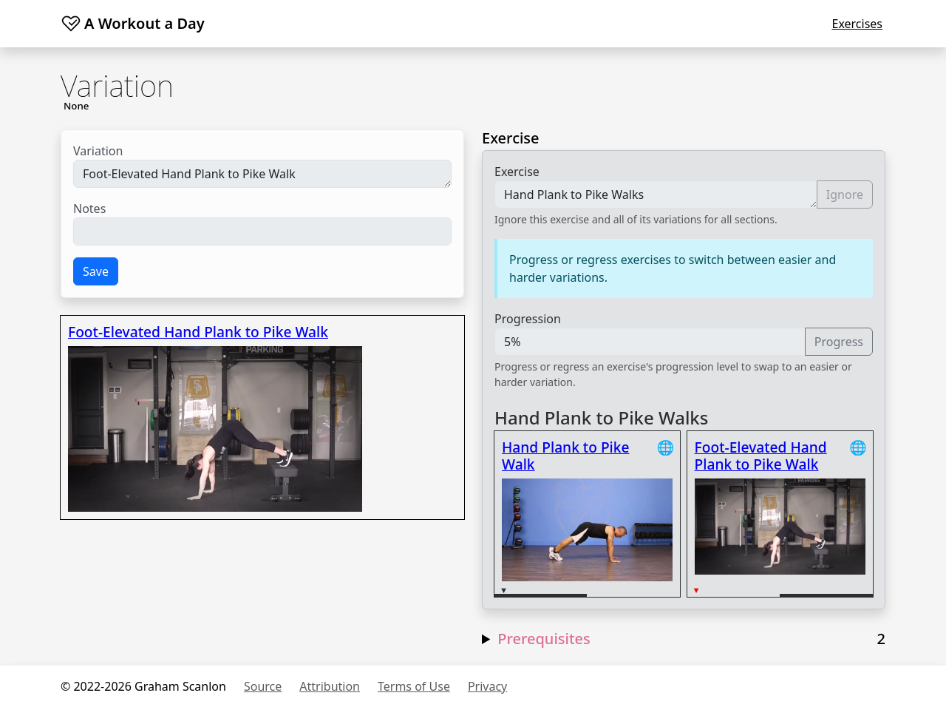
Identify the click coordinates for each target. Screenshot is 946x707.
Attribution (329, 686)
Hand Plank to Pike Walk (566, 455)
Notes (89, 208)
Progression (527, 319)
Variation (98, 151)
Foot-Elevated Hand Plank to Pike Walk (262, 174)
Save (96, 271)
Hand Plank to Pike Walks (655, 194)
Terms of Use (414, 686)
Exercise (517, 171)
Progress (838, 342)
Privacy (487, 686)
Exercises (856, 24)
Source (263, 686)
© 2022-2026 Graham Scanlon (143, 686)
